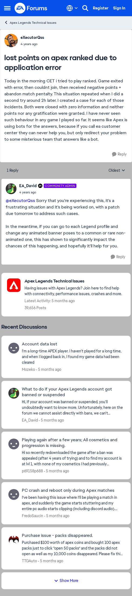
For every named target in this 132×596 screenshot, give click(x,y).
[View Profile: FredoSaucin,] (13, 494)
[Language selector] (72, 8)
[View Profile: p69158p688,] (13, 444)
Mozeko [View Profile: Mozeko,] (28, 369)
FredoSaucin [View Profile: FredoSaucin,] (32, 515)
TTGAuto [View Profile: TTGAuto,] (29, 560)
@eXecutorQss (20, 200)
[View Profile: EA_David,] (13, 393)
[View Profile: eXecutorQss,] (11, 40)
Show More (66, 580)
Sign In (119, 8)
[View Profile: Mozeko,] (13, 348)
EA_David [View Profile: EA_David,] (30, 420)
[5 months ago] (48, 369)
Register (101, 8)
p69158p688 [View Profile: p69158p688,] (32, 470)
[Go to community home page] (31, 8)
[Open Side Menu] (7, 8)
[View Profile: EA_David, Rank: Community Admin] (11, 188)
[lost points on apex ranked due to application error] (47, 192)
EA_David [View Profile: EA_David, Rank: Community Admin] (28, 185)
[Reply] (119, 154)
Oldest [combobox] (117, 170)
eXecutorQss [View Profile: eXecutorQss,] (32, 37)
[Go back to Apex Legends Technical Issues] (75, 281)
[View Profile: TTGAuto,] (13, 539)
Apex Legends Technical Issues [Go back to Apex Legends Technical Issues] (30, 22)
